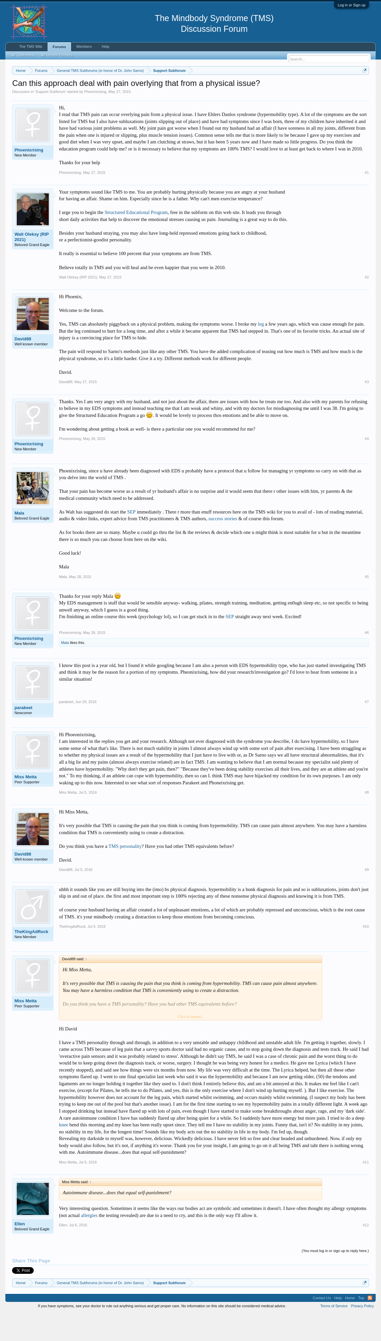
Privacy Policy (362, 1334)
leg (261, 351)
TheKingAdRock (31, 959)
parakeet (23, 735)
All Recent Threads (56, 55)
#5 (367, 604)
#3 (367, 410)
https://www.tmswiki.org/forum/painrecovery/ (73, 94)
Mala (19, 540)
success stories (223, 546)
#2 (367, 305)
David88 (22, 366)
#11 (366, 1190)
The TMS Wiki (30, 46)
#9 (367, 897)
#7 (367, 729)
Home (350, 1326)
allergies (89, 1242)
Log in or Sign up (351, 5)
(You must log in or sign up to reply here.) (335, 1278)
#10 (366, 954)
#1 (367, 200)
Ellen (19, 1251)
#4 (367, 466)
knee (63, 1152)
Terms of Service (334, 1334)
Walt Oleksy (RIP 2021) (31, 264)
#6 (367, 660)
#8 (367, 820)
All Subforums (22, 55)
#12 (366, 1253)
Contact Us (321, 1326)
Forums (59, 47)
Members (84, 46)
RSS (370, 1325)
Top (361, 1326)
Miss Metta (25, 804)
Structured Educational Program (136, 240)
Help (105, 46)
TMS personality (125, 873)
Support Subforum (50, 119)
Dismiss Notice (363, 86)
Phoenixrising (95, 119)
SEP (131, 539)
